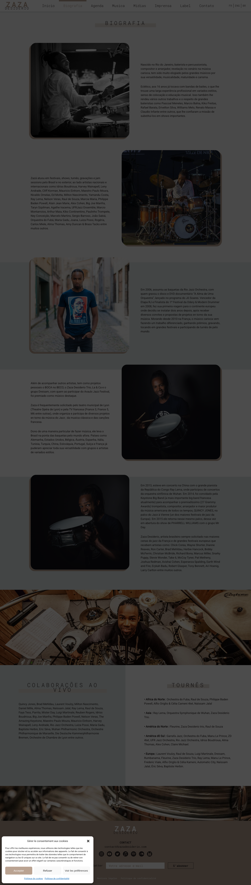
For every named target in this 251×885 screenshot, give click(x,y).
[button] (88, 841)
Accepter (19, 870)
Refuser (47, 870)
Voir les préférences (76, 870)
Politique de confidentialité (57, 878)
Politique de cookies (33, 878)
